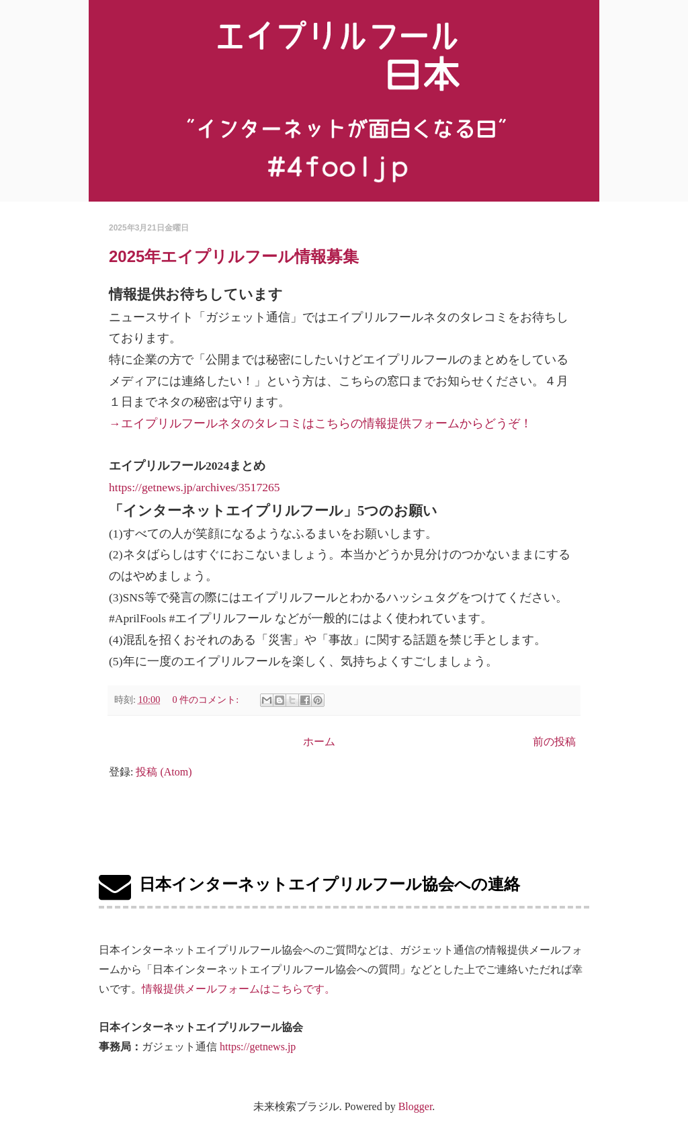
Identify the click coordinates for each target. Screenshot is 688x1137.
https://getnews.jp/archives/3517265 (194, 487)
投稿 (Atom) (163, 771)
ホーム (319, 741)
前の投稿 (554, 741)
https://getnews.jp (258, 1046)
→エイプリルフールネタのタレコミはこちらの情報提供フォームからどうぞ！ (320, 423)
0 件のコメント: (206, 699)
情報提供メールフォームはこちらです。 (238, 989)
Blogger (415, 1106)
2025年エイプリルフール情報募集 (234, 256)
